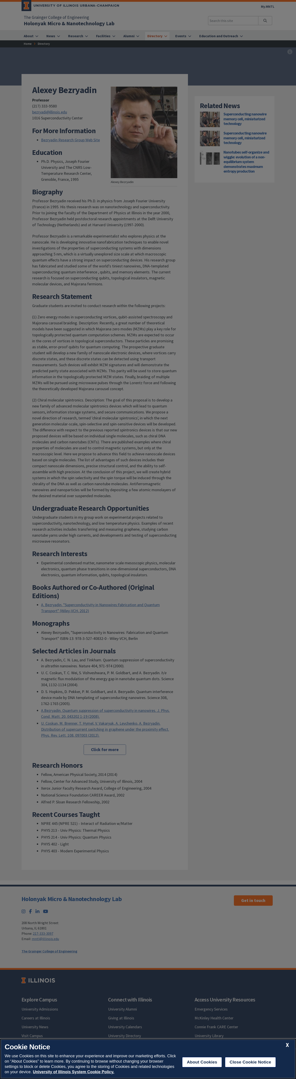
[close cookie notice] (287, 1045)
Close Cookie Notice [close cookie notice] (250, 1062)
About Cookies (202, 1062)
